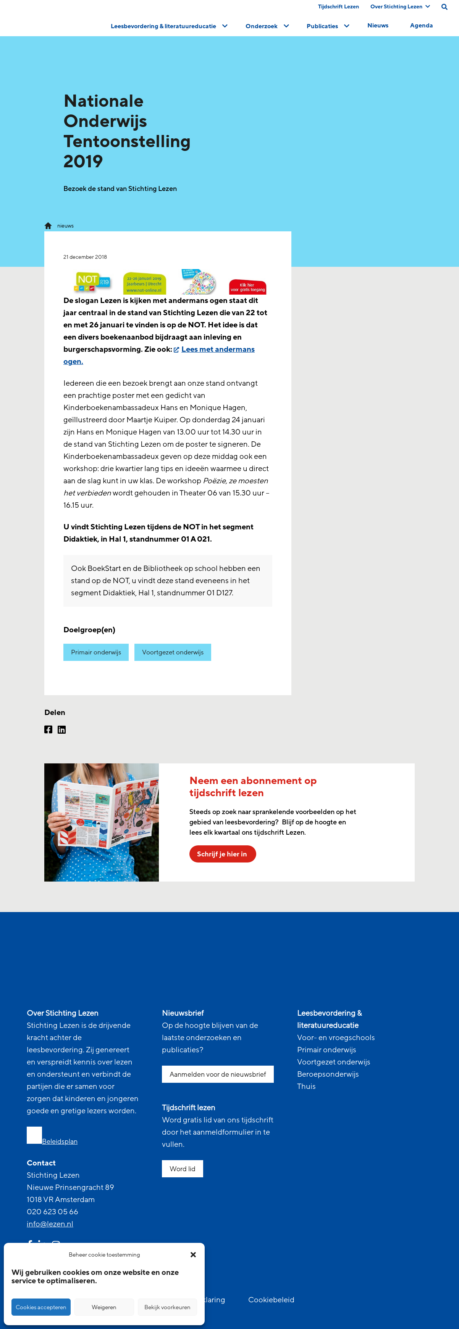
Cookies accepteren (41, 1307)
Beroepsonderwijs (328, 1074)
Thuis (306, 1087)
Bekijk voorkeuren (167, 1307)
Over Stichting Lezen (400, 6)
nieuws (65, 225)
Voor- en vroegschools (336, 1038)
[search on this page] (444, 7)
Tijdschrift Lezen (338, 6)
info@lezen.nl (50, 1224)
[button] (193, 1254)
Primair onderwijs (96, 652)
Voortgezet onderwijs (173, 652)
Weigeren (104, 1307)
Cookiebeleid (271, 1300)
